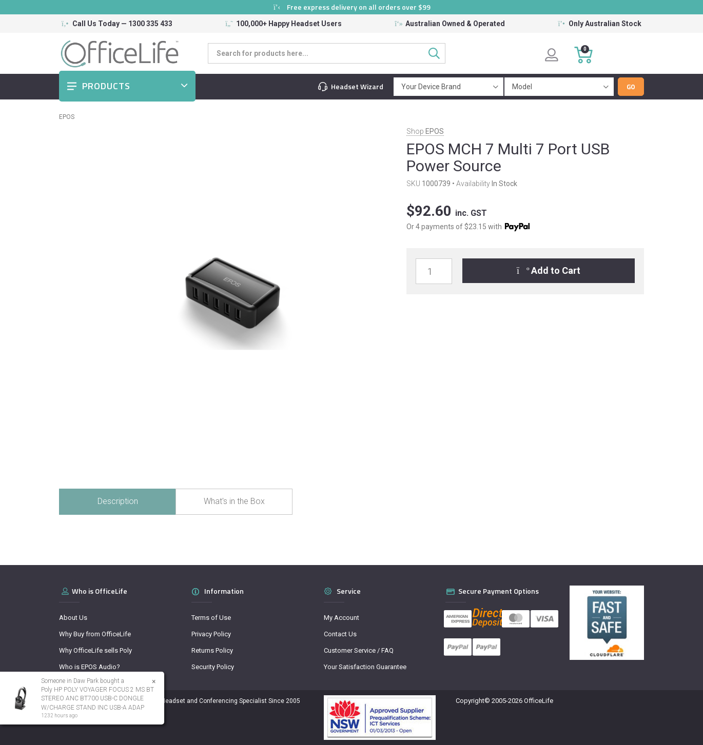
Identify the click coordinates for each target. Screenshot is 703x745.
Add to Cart (549, 270)
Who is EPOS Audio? (89, 667)
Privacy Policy (211, 634)
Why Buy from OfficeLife (95, 634)
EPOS (66, 116)
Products (106, 86)
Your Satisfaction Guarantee (365, 667)
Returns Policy (212, 650)
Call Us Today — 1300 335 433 (122, 23)
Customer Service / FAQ (359, 650)
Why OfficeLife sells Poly (95, 650)
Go (631, 87)
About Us (73, 617)
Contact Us (340, 634)
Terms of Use (211, 617)
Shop (425, 131)
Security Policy (212, 667)
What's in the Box (234, 501)
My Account (341, 617)
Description (117, 501)
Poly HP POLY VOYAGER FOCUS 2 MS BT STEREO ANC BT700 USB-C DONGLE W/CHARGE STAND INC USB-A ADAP (97, 698)
